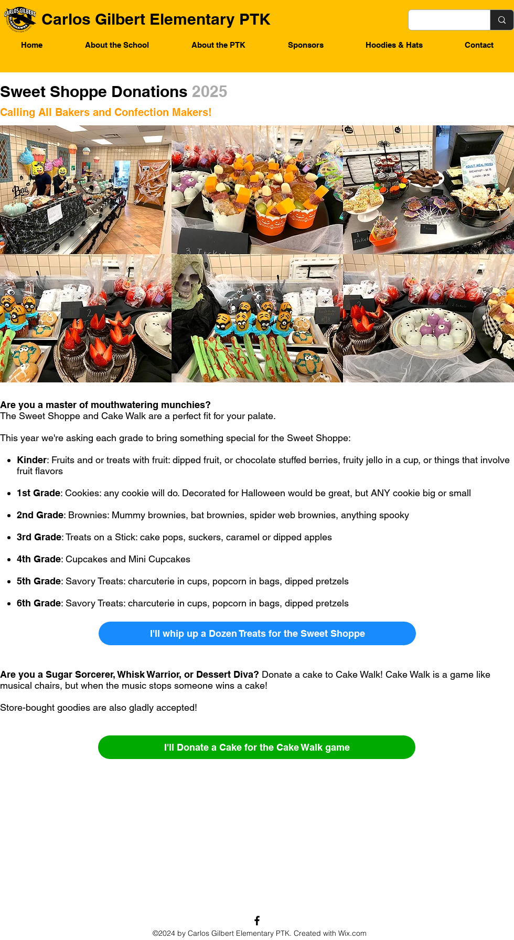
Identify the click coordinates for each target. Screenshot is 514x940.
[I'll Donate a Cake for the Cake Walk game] (256, 747)
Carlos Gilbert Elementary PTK (156, 18)
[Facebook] (257, 920)
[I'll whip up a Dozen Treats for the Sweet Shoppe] (257, 633)
